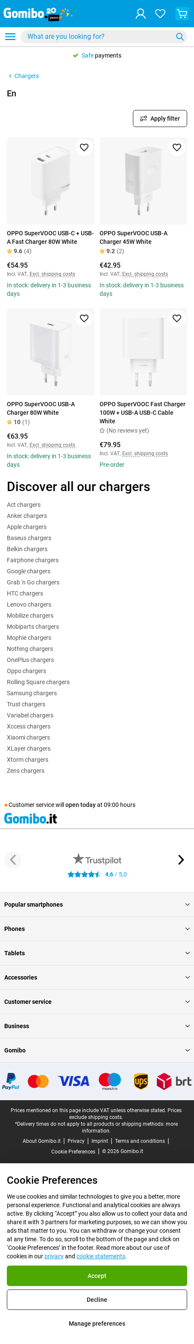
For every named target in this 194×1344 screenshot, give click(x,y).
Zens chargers (25, 770)
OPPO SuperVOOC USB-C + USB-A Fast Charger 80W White (50, 237)
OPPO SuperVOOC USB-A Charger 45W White (134, 237)
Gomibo (97, 1050)
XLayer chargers (28, 748)
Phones (97, 928)
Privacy (76, 1141)
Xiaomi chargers (28, 737)
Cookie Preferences (73, 1152)
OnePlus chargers (30, 659)
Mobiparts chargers (33, 626)
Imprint (99, 1141)
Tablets (97, 953)
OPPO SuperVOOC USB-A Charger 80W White (41, 408)
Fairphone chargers (33, 560)
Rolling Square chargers (38, 682)
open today (80, 804)
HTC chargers (25, 593)
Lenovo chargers (29, 604)
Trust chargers (26, 704)
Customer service (97, 1001)
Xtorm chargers (27, 759)
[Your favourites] (160, 13)
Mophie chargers (29, 637)
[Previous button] (12, 859)
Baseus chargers (29, 538)
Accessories (97, 977)
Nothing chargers (30, 648)
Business (97, 1026)
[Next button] (181, 859)
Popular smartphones (97, 904)
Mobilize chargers (30, 615)
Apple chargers (27, 526)
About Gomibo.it (42, 1141)
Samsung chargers (32, 693)
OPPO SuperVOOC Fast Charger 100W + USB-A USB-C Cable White (142, 413)
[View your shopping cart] (182, 13)
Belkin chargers (27, 549)
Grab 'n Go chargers (33, 582)
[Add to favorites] (84, 147)
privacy (54, 1256)
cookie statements (100, 1256)
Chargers (23, 75)
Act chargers (24, 504)
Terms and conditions (140, 1141)
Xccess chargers (28, 726)
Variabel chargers (30, 715)
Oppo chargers (26, 671)
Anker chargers (27, 515)
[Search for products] (98, 36)
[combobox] (104, 36)
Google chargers (28, 571)
